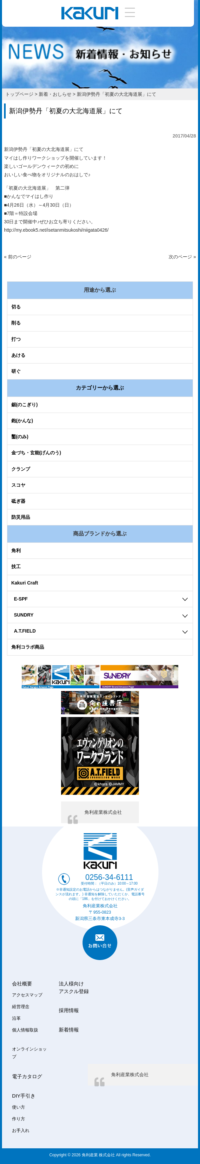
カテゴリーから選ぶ (100, 388)
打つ (16, 339)
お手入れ (20, 1130)
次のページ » (182, 256)
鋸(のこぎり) (24, 404)
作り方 (18, 1119)
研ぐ (16, 371)
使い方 (18, 1107)
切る (16, 306)
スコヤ (18, 485)
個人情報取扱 (25, 1030)
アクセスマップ (27, 995)
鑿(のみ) (19, 436)
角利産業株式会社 (103, 812)
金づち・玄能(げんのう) (36, 452)
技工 (16, 566)
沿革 (16, 1018)
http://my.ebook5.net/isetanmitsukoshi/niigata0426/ (56, 230)
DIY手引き (23, 1096)
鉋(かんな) (22, 420)
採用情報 (69, 1010)
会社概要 (22, 983)
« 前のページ (17, 256)
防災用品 (20, 517)
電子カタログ (27, 1076)
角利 (16, 550)
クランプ (20, 469)
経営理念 (20, 1006)
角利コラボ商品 (27, 647)
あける (18, 355)
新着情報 (69, 1029)
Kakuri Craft (24, 583)
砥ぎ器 (18, 501)
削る (16, 322)
